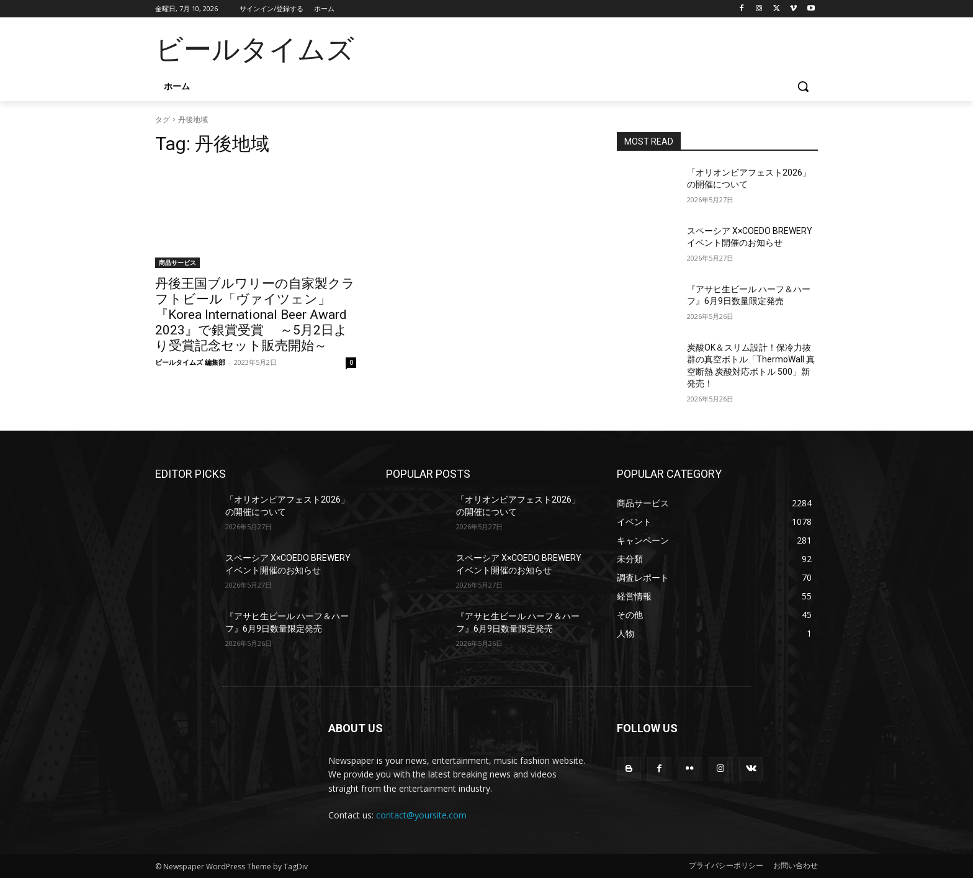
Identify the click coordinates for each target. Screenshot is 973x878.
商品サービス (177, 262)
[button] (803, 86)
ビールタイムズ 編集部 (190, 362)
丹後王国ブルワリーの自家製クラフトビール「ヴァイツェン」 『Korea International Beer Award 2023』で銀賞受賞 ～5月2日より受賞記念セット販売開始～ (255, 314)
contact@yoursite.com (421, 815)
